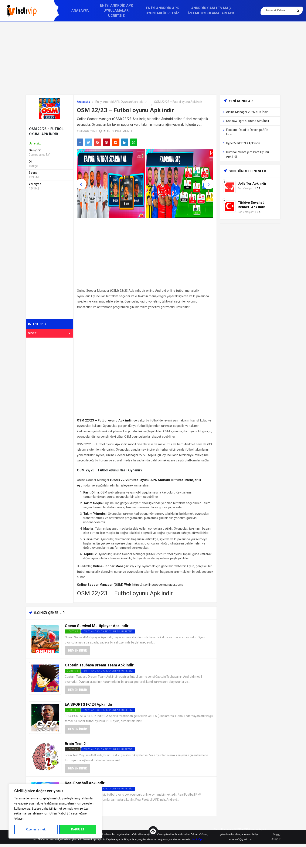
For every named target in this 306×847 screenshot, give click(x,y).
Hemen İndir (77, 650)
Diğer (49, 333)
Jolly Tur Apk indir (252, 183)
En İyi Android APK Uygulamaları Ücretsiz (116, 10)
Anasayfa (80, 10)
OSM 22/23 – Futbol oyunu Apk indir (125, 110)
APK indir (37, 324)
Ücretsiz (72, 749)
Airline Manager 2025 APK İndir (247, 112)
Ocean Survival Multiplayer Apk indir (97, 626)
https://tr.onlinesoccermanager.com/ (157, 585)
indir (106, 131)
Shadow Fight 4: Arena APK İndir (247, 121)
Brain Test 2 (75, 743)
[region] (55, 811)
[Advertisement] (153, 58)
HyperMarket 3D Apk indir (243, 143)
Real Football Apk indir (85, 783)
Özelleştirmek (35, 829)
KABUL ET (77, 829)
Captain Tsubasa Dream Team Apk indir (99, 665)
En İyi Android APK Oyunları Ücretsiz (162, 10)
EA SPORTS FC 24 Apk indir (88, 704)
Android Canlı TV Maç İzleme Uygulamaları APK (211, 10)
